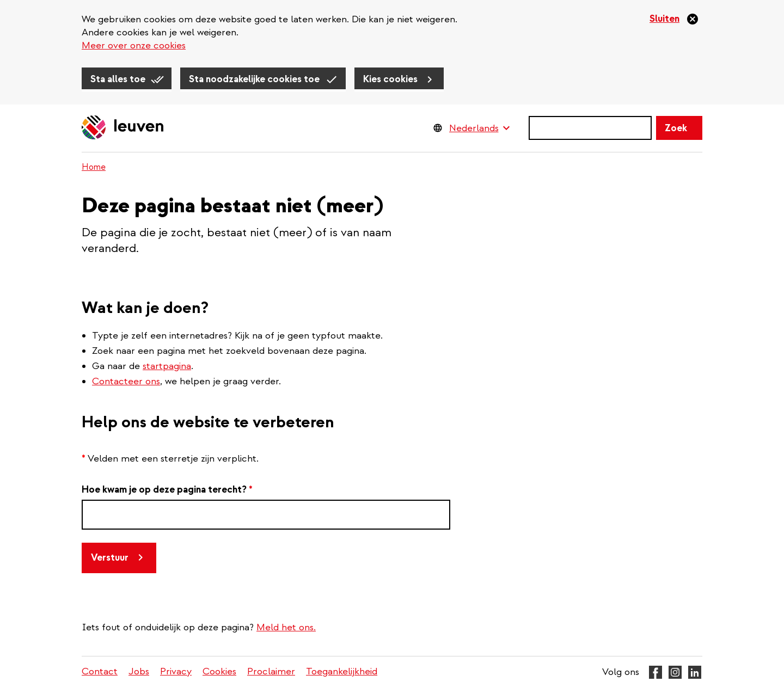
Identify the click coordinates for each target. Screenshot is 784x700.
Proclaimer (271, 671)
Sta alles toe (117, 79)
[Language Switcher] (479, 128)
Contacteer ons (126, 381)
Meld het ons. (286, 627)
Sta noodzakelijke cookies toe (254, 79)
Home (94, 167)
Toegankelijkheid (341, 671)
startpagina (167, 366)
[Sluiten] (674, 19)
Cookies (219, 671)
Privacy (176, 671)
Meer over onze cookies (134, 45)
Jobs (138, 671)
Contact (100, 671)
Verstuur (109, 557)
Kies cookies (390, 79)
